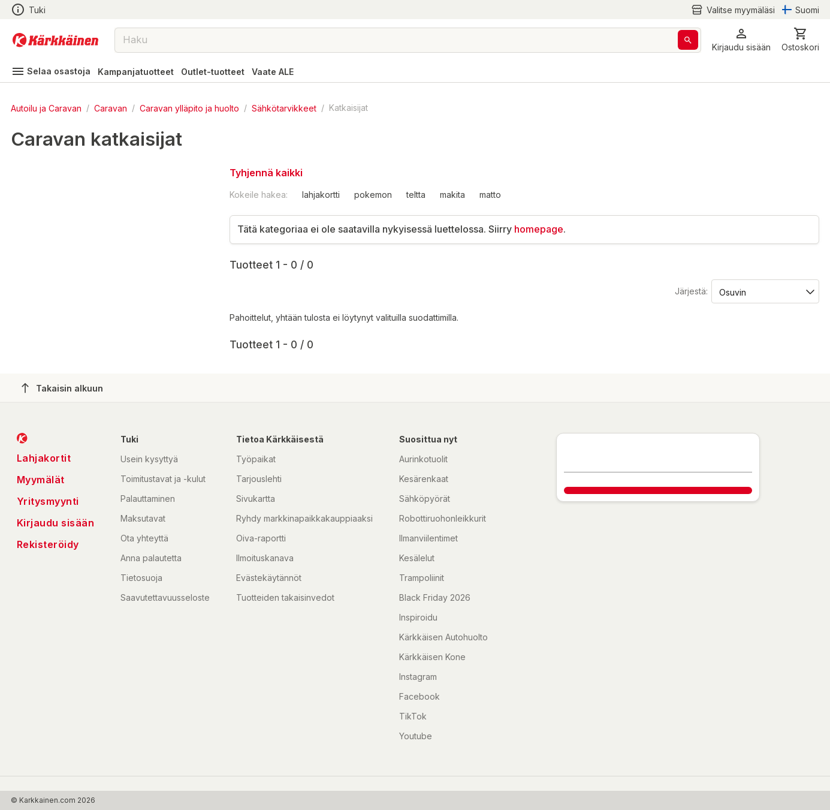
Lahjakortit (44, 458)
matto (490, 194)
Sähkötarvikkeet (284, 108)
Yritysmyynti (48, 501)
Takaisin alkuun (62, 388)
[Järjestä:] (764, 291)
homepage (538, 229)
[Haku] (688, 40)
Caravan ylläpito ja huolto (189, 108)
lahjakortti (321, 194)
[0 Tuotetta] (800, 39)
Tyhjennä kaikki (266, 173)
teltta (415, 194)
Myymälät (41, 480)
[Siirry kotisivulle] (55, 40)
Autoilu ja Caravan (46, 108)
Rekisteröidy (48, 544)
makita (452, 194)
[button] (741, 40)
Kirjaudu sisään (56, 523)
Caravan (110, 108)
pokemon (373, 194)
